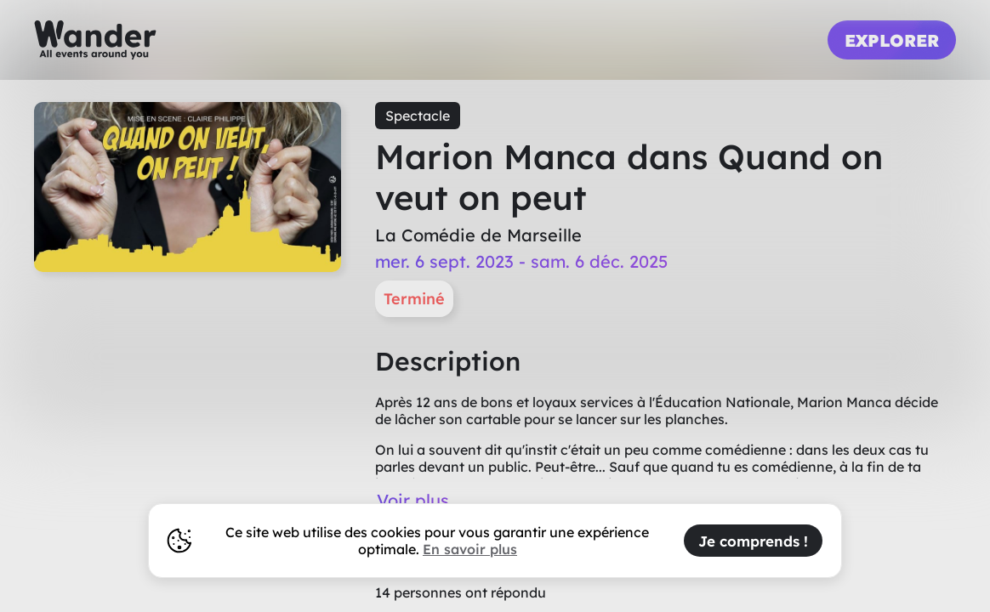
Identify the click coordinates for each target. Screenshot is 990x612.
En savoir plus (470, 549)
